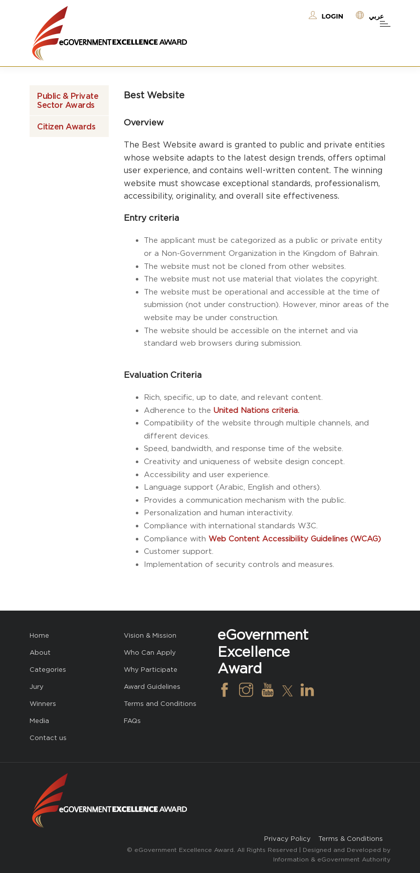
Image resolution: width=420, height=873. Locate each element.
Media (39, 720)
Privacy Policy (287, 838)
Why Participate (150, 669)
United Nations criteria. (256, 410)
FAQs (132, 720)
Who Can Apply (150, 652)
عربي (376, 16)
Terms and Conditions (160, 703)
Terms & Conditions (350, 838)
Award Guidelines (152, 686)
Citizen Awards (66, 126)
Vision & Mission (150, 635)
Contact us (48, 738)
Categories (48, 669)
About (40, 652)
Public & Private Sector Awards (67, 100)
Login (332, 16)
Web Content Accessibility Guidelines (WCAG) (294, 538)
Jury (37, 686)
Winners (43, 703)
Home (39, 635)
